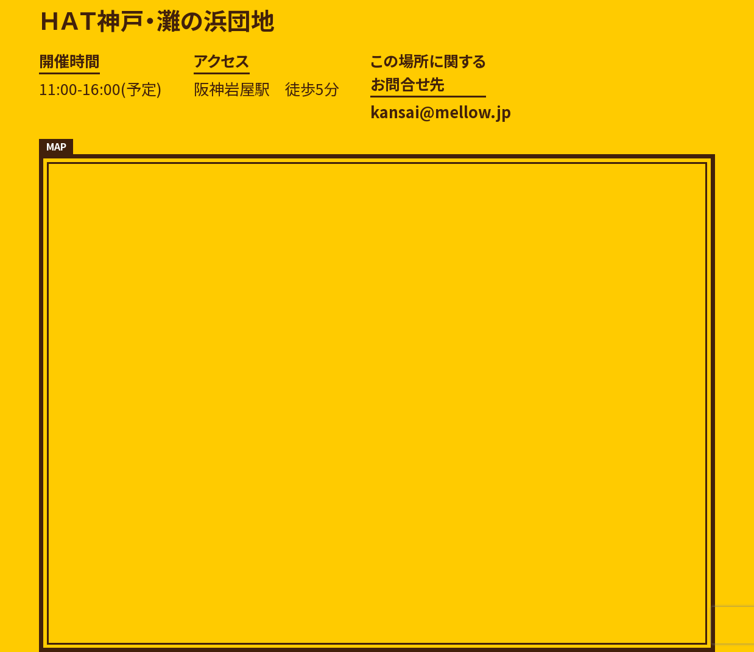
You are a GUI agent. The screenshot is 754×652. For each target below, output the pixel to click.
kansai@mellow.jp (440, 111)
